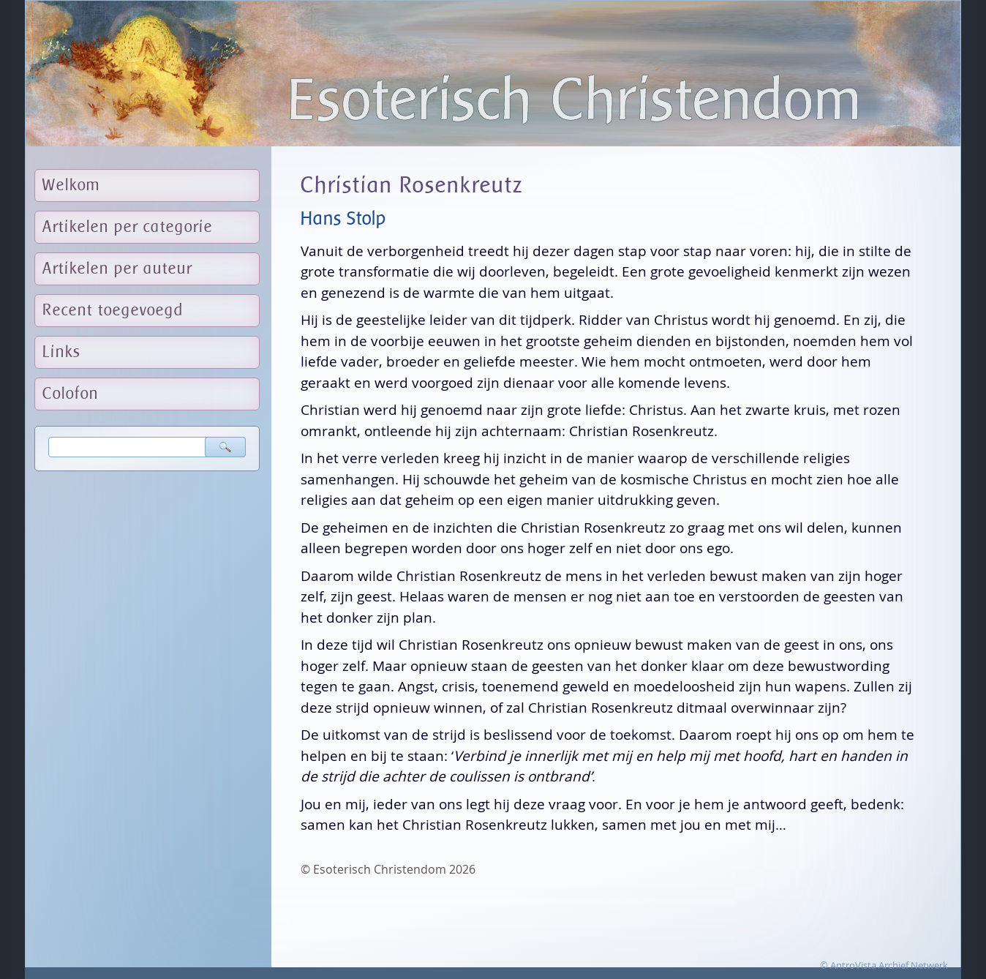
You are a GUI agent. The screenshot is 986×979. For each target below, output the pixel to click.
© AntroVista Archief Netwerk (884, 965)
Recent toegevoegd (113, 310)
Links (61, 352)
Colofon (70, 394)
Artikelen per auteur (117, 268)
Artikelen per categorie (127, 227)
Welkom (71, 185)
